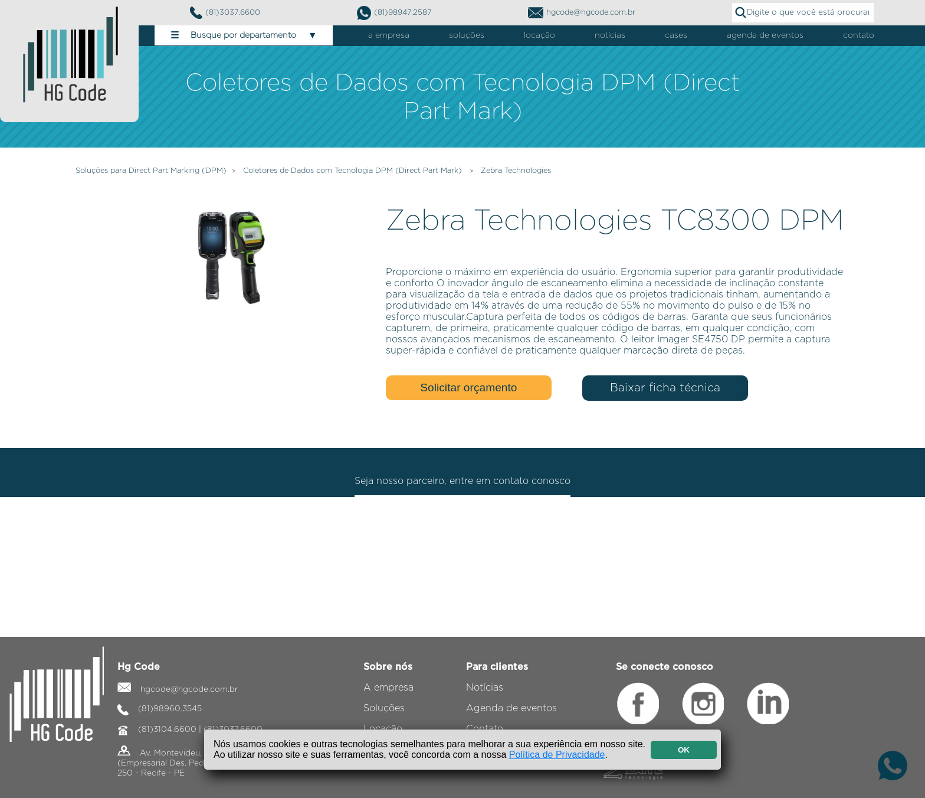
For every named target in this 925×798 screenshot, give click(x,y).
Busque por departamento (243, 35)
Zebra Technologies (516, 171)
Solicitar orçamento (468, 387)
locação (539, 35)
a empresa (388, 35)
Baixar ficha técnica (665, 388)
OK (684, 749)
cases (676, 35)
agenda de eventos (765, 35)
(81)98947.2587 (394, 13)
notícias (610, 35)
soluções (466, 35)
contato (858, 35)
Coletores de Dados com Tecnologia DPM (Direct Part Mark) (353, 171)
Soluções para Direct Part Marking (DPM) (151, 171)
